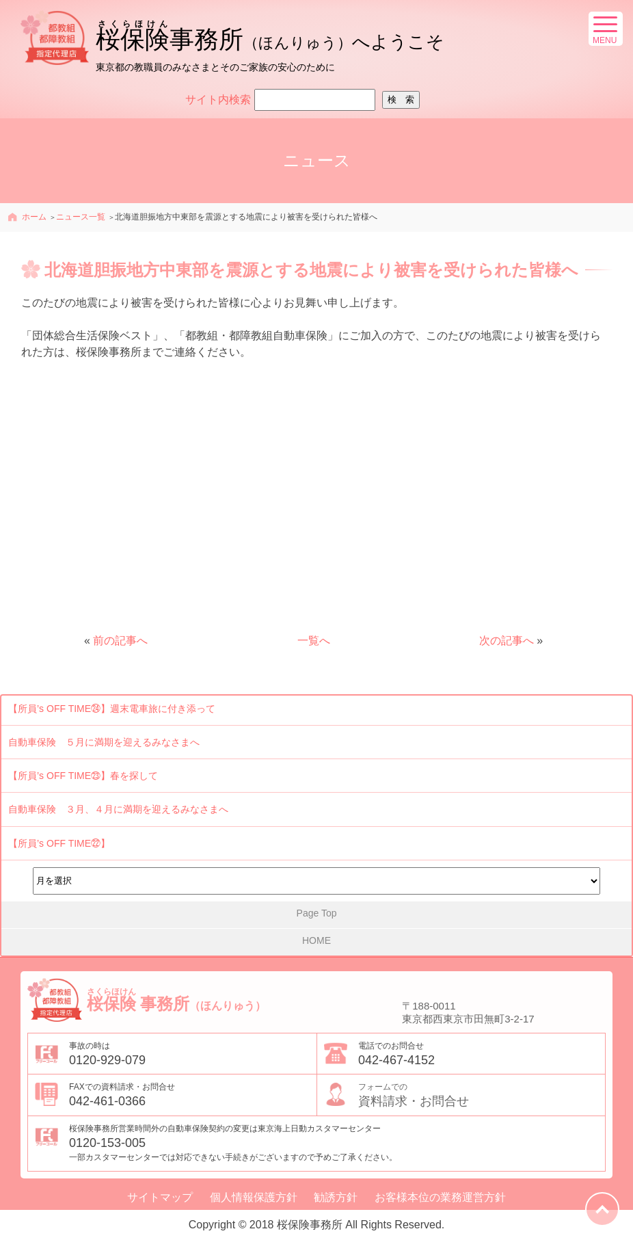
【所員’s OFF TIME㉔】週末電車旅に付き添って (111, 708)
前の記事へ (120, 640)
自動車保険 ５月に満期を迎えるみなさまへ (104, 742)
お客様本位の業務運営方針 (440, 1197)
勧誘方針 (336, 1197)
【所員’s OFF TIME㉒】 (59, 843)
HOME (316, 940)
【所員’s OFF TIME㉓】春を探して (83, 775)
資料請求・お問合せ (481, 1094)
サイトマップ (160, 1197)
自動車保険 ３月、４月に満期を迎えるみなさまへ (118, 809)
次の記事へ (506, 640)
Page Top (317, 913)
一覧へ (313, 640)
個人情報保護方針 (253, 1197)
